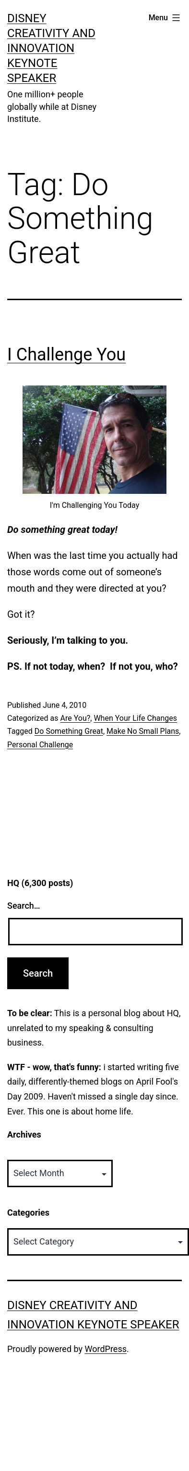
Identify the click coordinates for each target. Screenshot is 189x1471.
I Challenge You (66, 355)
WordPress (106, 1349)
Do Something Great (69, 731)
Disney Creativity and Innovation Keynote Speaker (51, 48)
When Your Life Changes (135, 718)
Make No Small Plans (142, 731)
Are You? (75, 718)
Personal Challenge (40, 744)
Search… (23, 906)
